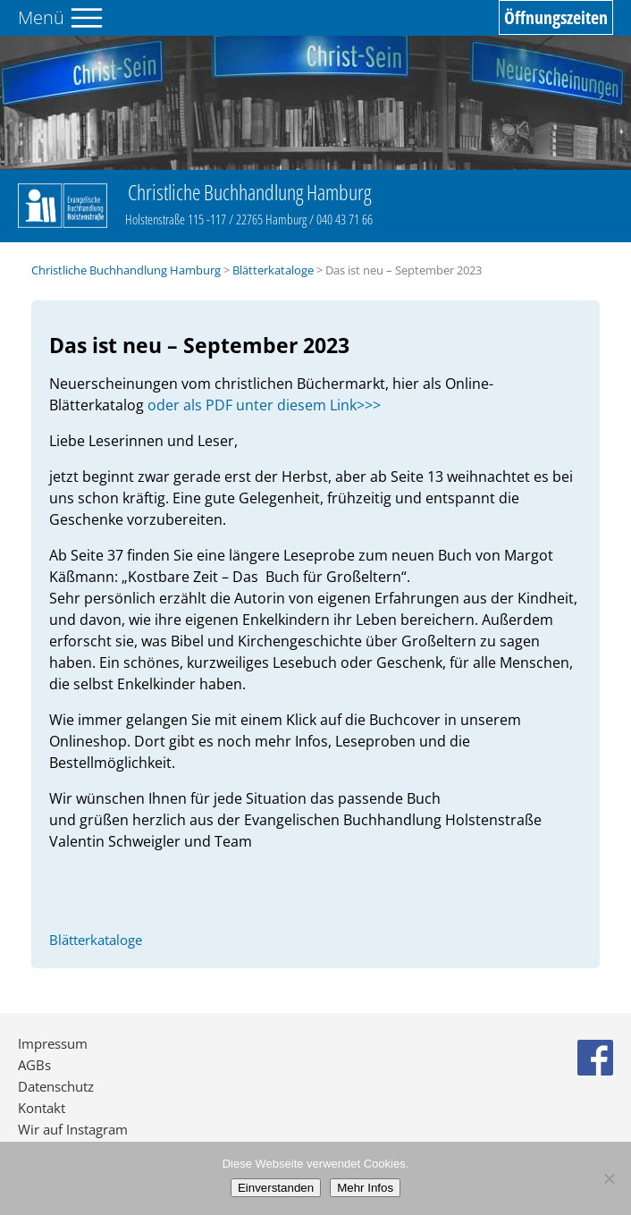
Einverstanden (276, 1187)
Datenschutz (56, 1086)
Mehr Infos (365, 1187)
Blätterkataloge (273, 270)
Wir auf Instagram (73, 1129)
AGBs (34, 1065)
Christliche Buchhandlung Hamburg (126, 270)
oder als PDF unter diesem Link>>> (264, 405)
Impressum (53, 1043)
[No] (609, 1178)
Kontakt (41, 1108)
